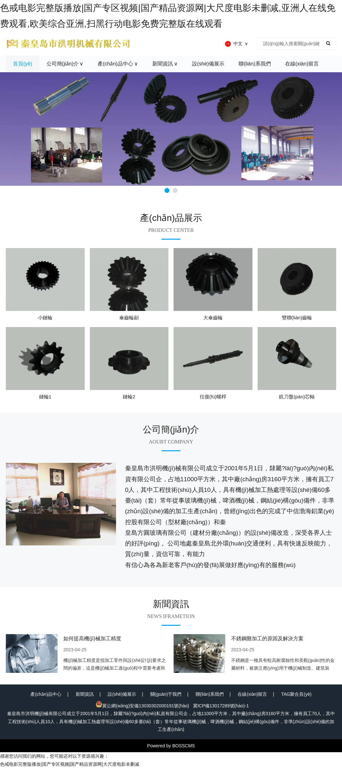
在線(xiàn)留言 (252, 694)
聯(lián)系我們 (210, 694)
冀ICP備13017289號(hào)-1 (221, 705)
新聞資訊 (85, 694)
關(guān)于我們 (165, 694)
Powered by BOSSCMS (171, 745)
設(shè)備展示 (122, 694)
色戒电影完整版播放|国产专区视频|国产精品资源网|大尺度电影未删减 (69, 764)
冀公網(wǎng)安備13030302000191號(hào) (142, 705)
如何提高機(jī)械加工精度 (92, 638)
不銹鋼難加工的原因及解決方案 (267, 638)
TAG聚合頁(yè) (296, 694)
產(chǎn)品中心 (45, 694)
